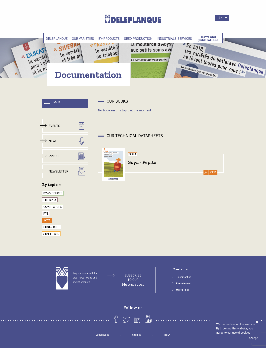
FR (165, 334)
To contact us (183, 277)
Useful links (182, 290)
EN (168, 334)
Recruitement (183, 283)
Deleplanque (56, 39)
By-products (109, 39)
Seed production (138, 39)
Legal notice (102, 334)
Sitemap (136, 334)
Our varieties (83, 39)
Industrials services (174, 39)
